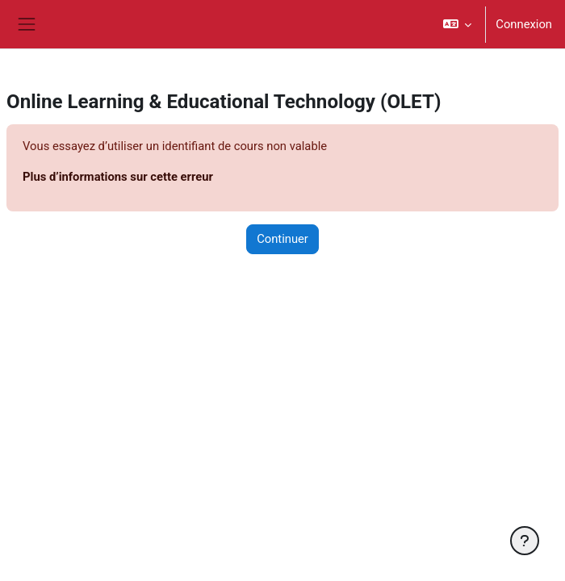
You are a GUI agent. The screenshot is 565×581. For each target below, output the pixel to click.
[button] (457, 24)
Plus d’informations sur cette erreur (118, 176)
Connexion (524, 24)
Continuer (282, 239)
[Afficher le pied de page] (524, 540)
